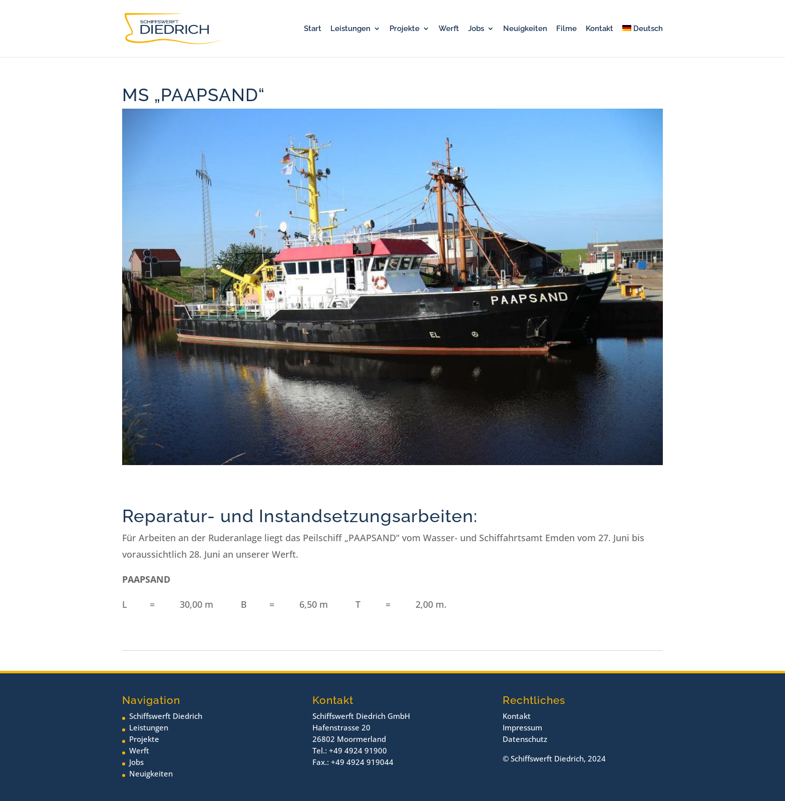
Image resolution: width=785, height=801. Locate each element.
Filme (566, 29)
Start (312, 29)
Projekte (404, 29)
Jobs (476, 29)
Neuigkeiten (525, 29)
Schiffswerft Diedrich (165, 716)
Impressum (522, 727)
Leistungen (350, 29)
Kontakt (599, 29)
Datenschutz (525, 739)
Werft (449, 29)
